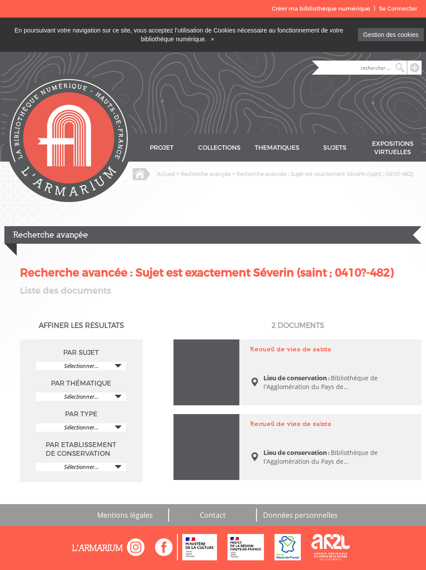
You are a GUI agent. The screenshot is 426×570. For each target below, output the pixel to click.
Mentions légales (125, 515)
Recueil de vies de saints (290, 349)
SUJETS (335, 148)
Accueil (166, 174)
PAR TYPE (81, 414)
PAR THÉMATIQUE (81, 383)
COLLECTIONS (219, 148)
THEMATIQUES (277, 148)
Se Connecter (398, 8)
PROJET (161, 148)
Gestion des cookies (391, 34)
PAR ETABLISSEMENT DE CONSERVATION (81, 449)
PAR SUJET (81, 352)
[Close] (212, 39)
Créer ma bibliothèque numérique (321, 8)
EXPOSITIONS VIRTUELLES (393, 148)
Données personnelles (300, 515)
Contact (213, 515)
